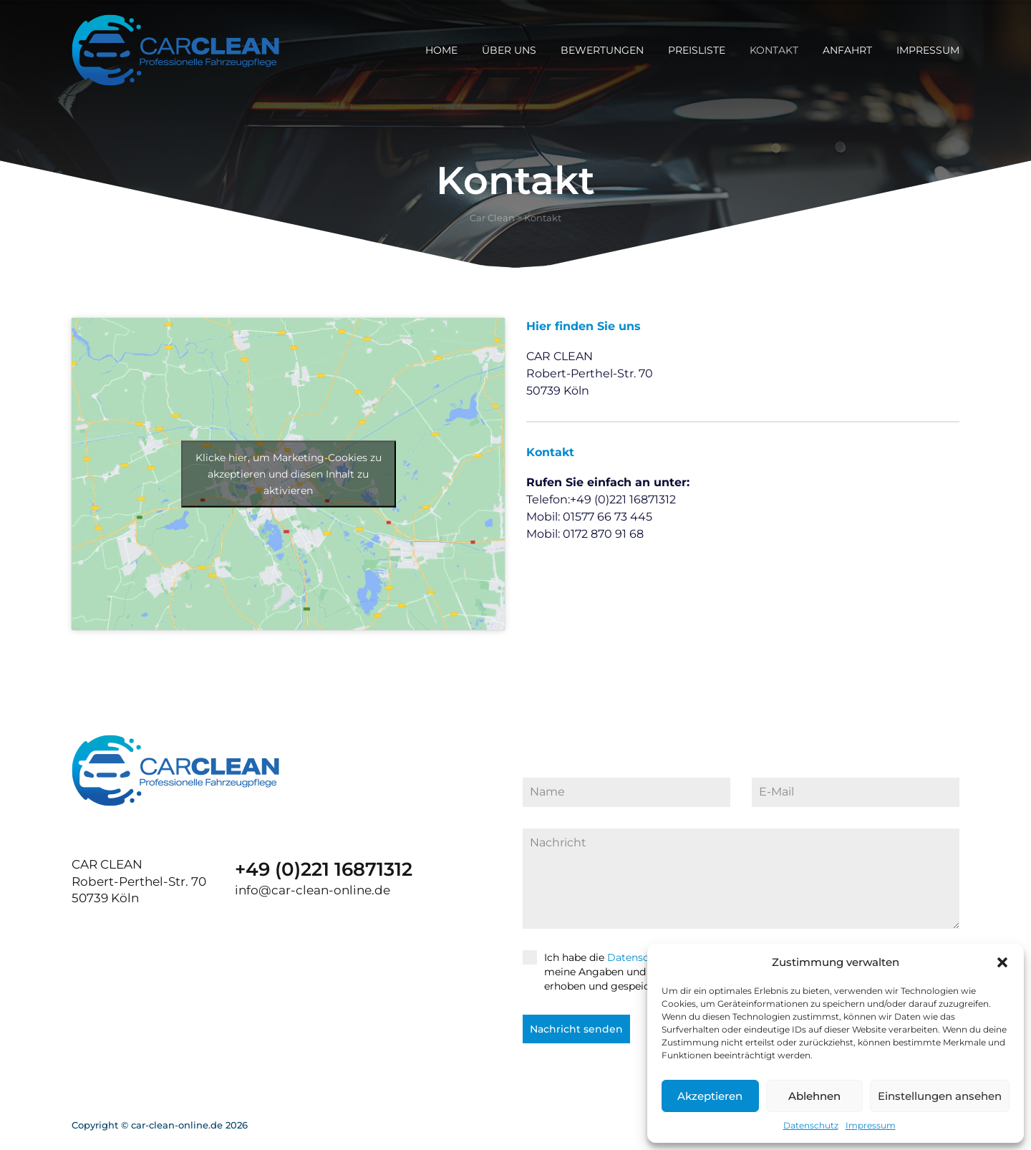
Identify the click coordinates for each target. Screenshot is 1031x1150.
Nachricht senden (576, 1029)
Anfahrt (847, 50)
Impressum (871, 1125)
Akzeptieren (709, 1096)
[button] (1002, 962)
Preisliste (696, 50)
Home (441, 50)
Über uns (509, 50)
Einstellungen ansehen (940, 1096)
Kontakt (774, 50)
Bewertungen (602, 50)
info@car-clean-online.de (312, 890)
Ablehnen (814, 1096)
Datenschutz (810, 1125)
